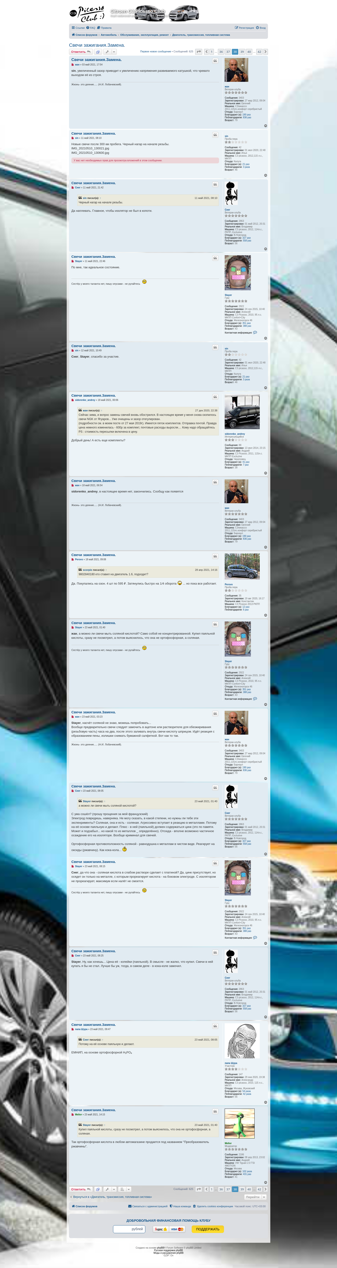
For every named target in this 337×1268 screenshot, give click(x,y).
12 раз (245, 607)
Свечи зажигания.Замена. (97, 45)
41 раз (245, 462)
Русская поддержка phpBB (168, 1250)
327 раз (246, 238)
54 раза (246, 1091)
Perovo (229, 584)
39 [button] (242, 52)
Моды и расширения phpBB (168, 1253)
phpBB (160, 1247)
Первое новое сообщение (155, 51)
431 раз (247, 1174)
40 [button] (249, 52)
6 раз (246, 609)
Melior (228, 1143)
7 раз (246, 464)
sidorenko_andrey (235, 434)
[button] (198, 51)
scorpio (87, 569)
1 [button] (211, 52)
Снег (227, 209)
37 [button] (228, 52)
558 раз (247, 240)
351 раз (246, 323)
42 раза (247, 1094)
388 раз (247, 326)
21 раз (245, 164)
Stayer (228, 295)
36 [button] (221, 52)
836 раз (247, 117)
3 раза (246, 167)
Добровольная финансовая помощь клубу (169, 1220)
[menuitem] (90, 28)
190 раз (246, 114)
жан (227, 86)
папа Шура (231, 1063)
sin (226, 136)
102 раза (247, 1171)
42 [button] (259, 52)
